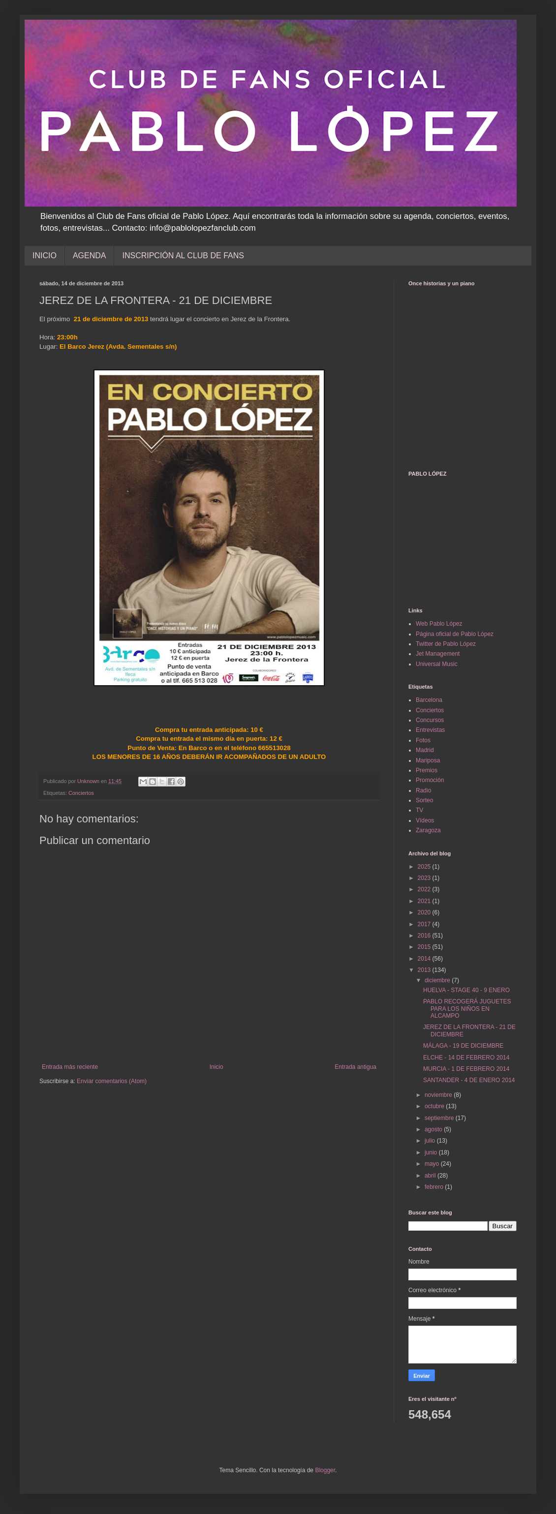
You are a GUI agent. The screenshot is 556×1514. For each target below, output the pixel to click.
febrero (435, 1186)
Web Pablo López (439, 623)
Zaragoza (428, 830)
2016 (425, 935)
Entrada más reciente (70, 1066)
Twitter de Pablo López (446, 643)
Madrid (425, 750)
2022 (425, 889)
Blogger (325, 1470)
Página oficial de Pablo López (455, 634)
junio (432, 1152)
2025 (425, 866)
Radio (423, 790)
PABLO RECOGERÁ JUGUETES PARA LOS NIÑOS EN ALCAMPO (467, 1008)
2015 (425, 946)
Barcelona (429, 699)
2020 (425, 912)
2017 (425, 924)
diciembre (438, 980)
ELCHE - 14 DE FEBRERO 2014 (466, 1057)
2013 (425, 970)
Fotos (423, 740)
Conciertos (81, 793)
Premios (426, 770)
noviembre (439, 1094)
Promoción (430, 780)
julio (431, 1140)
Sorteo (424, 800)
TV (419, 810)
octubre (435, 1106)
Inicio (216, 1066)
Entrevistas (430, 730)
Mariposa (428, 760)
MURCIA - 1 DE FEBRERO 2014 (466, 1068)
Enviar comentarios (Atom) (112, 1081)
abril (431, 1175)
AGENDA (89, 255)
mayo (433, 1163)
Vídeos (425, 820)
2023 (425, 878)
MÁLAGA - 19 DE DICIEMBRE (463, 1045)
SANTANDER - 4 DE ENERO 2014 (469, 1080)
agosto (434, 1129)
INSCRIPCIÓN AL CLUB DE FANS (183, 255)
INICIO (44, 255)
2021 (425, 901)
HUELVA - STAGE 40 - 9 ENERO (466, 990)
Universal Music (437, 664)
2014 (425, 958)
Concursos (430, 720)
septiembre (440, 1118)
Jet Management (438, 653)
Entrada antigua (355, 1066)
